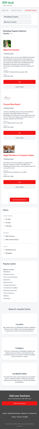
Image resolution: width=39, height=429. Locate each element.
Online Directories (14, 413)
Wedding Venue (11, 250)
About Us (24, 413)
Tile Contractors (8, 293)
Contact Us (33, 413)
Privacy (19, 417)
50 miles (8, 222)
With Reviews (10, 236)
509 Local (5, 10)
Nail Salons (6, 272)
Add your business (20, 403)
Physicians (6, 298)
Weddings (9, 253)
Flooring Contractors (10, 290)
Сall (19, 82)
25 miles (8, 219)
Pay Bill (25, 417)
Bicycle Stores (8, 282)
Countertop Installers (10, 288)
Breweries (6, 280)
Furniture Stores (8, 274)
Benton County (17, 10)
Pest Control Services (10, 277)
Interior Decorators (9, 285)
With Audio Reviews (12, 239)
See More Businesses (19, 200)
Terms (14, 417)
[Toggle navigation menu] (36, 4)
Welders (6, 296)
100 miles (9, 226)
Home (5, 413)
